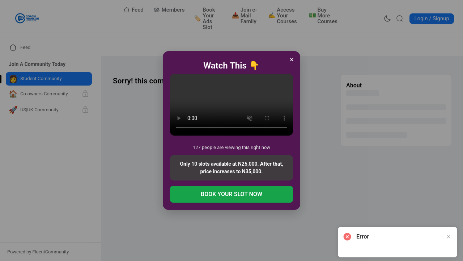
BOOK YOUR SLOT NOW (231, 194)
